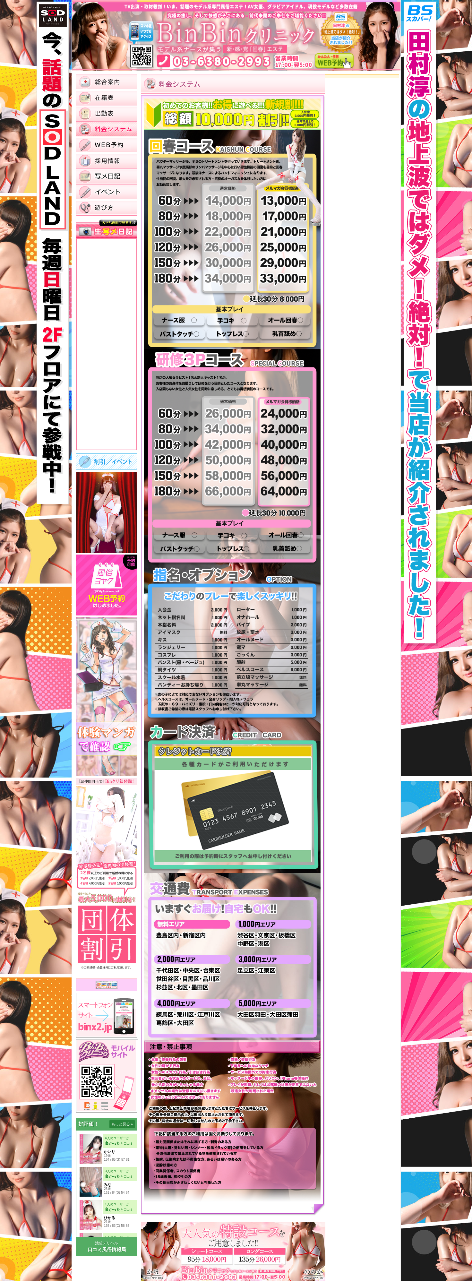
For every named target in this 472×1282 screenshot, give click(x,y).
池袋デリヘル (106, 1243)
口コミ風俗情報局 (107, 1249)
